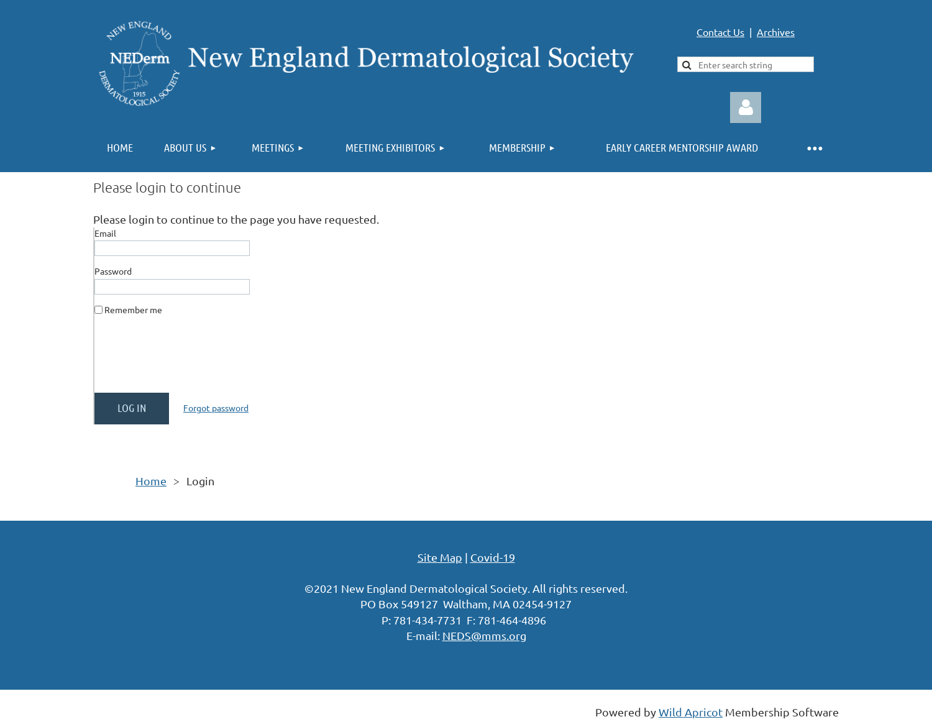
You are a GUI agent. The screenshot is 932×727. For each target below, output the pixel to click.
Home (151, 480)
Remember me (133, 309)
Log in (745, 107)
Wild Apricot (691, 711)
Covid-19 (492, 557)
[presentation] (188, 359)
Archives (776, 31)
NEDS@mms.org (484, 635)
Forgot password (216, 407)
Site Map (440, 557)
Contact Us (720, 31)
